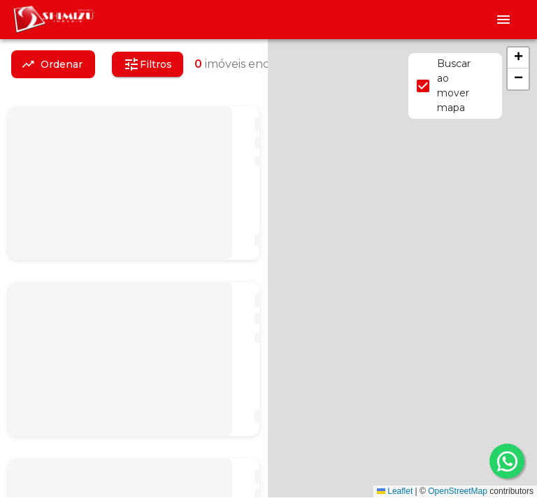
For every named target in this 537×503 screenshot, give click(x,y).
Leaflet (395, 491)
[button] (518, 58)
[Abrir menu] (503, 19)
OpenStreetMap (457, 491)
